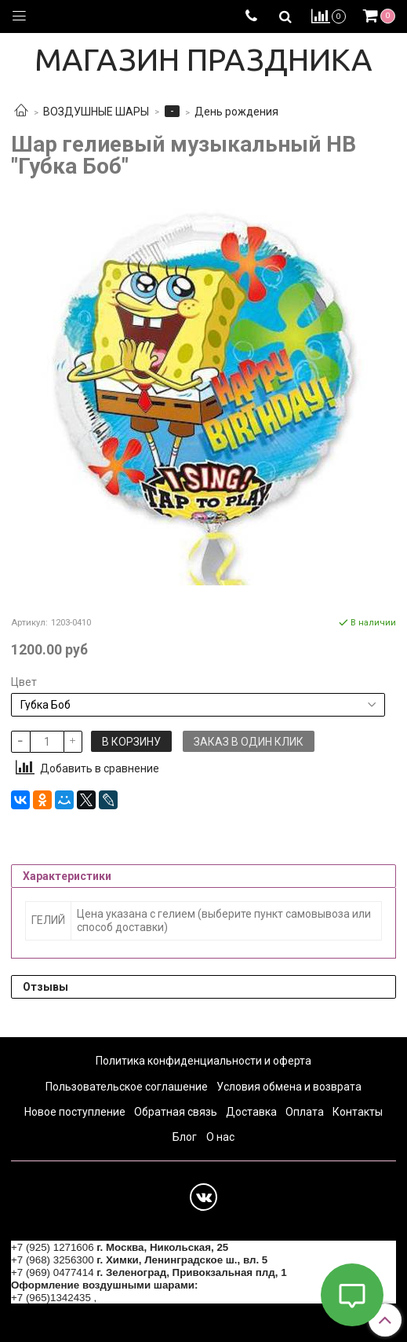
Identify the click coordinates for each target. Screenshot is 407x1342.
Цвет (24, 682)
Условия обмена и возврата (289, 1086)
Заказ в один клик (248, 741)
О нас (220, 1137)
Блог (185, 1137)
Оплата (304, 1112)
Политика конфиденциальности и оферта (203, 1060)
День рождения (236, 111)
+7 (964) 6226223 (141, 1298)
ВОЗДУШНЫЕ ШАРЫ (96, 111)
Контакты (358, 1112)
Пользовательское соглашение (126, 1086)
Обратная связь (175, 1112)
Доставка (251, 1112)
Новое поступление (74, 1112)
